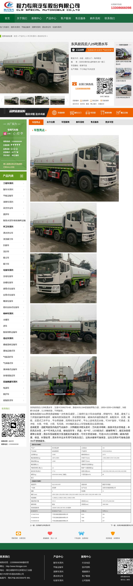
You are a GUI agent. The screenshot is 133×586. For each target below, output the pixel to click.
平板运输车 (26, 27)
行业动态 (86, 563)
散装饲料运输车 (10, 332)
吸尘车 (6, 258)
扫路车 (6, 245)
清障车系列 (36, 27)
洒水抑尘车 (46, 27)
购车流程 (95, 18)
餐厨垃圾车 (8, 301)
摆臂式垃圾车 (9, 289)
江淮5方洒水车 (121, 81)
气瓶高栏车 (8, 357)
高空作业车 (8, 208)
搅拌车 (6, 214)
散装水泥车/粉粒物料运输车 (14, 221)
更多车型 (109, 122)
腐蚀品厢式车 (9, 351)
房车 (5, 326)
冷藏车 (6, 320)
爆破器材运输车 (10, 344)
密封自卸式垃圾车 (11, 307)
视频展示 (86, 571)
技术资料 (86, 567)
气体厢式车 (8, 363)
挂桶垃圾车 (8, 282)
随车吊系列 (15, 27)
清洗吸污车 (8, 239)
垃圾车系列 (57, 27)
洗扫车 (6, 251)
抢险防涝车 (8, 400)
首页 (7, 18)
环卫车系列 (32, 36)
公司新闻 (86, 580)
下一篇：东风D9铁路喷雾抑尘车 (122, 525)
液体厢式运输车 (10, 369)
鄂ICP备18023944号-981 (19, 578)
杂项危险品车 (9, 375)
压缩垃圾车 (8, 276)
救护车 (6, 394)
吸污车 (6, 264)
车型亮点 (36, 122)
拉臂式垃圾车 (9, 295)
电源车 (6, 388)
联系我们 (110, 18)
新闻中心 (36, 18)
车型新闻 (65, 122)
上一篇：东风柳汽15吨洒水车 (40, 525)
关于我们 (22, 18)
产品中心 (51, 18)
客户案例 (66, 18)
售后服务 (80, 18)
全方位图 (51, 122)
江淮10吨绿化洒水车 (123, 97)
